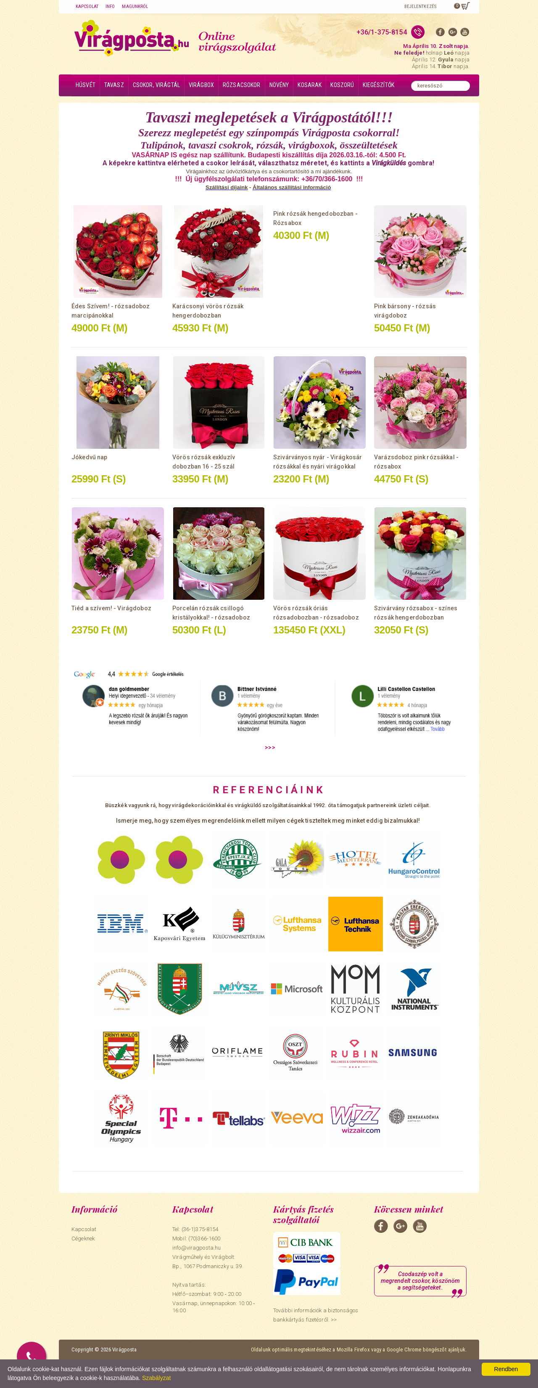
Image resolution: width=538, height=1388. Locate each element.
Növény (279, 85)
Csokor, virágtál (156, 85)
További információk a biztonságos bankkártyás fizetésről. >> (315, 1315)
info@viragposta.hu (196, 1248)
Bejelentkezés (420, 6)
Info (110, 6)
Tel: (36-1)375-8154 (195, 1229)
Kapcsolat (87, 6)
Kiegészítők (378, 85)
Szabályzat (156, 1378)
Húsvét (85, 85)
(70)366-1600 (204, 1238)
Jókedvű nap (89, 457)
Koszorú (342, 85)
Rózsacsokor (242, 85)
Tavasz (114, 85)
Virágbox (201, 85)
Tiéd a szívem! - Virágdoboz (111, 608)
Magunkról (135, 6)
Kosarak (310, 85)
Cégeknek (83, 1238)
